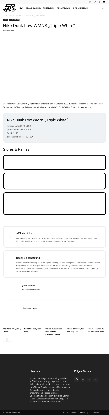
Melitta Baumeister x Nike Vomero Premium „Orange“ (53, 331)
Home (65, 412)
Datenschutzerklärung (79, 412)
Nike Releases (48, 8)
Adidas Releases (63, 8)
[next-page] (9, 340)
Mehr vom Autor (30, 308)
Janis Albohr (11, 30)
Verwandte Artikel (12, 308)
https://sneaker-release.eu (31, 289)
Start (5, 16)
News (21, 8)
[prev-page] (5, 340)
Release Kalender (33, 8)
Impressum (94, 412)
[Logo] (10, 8)
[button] (102, 8)
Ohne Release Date (80, 8)
